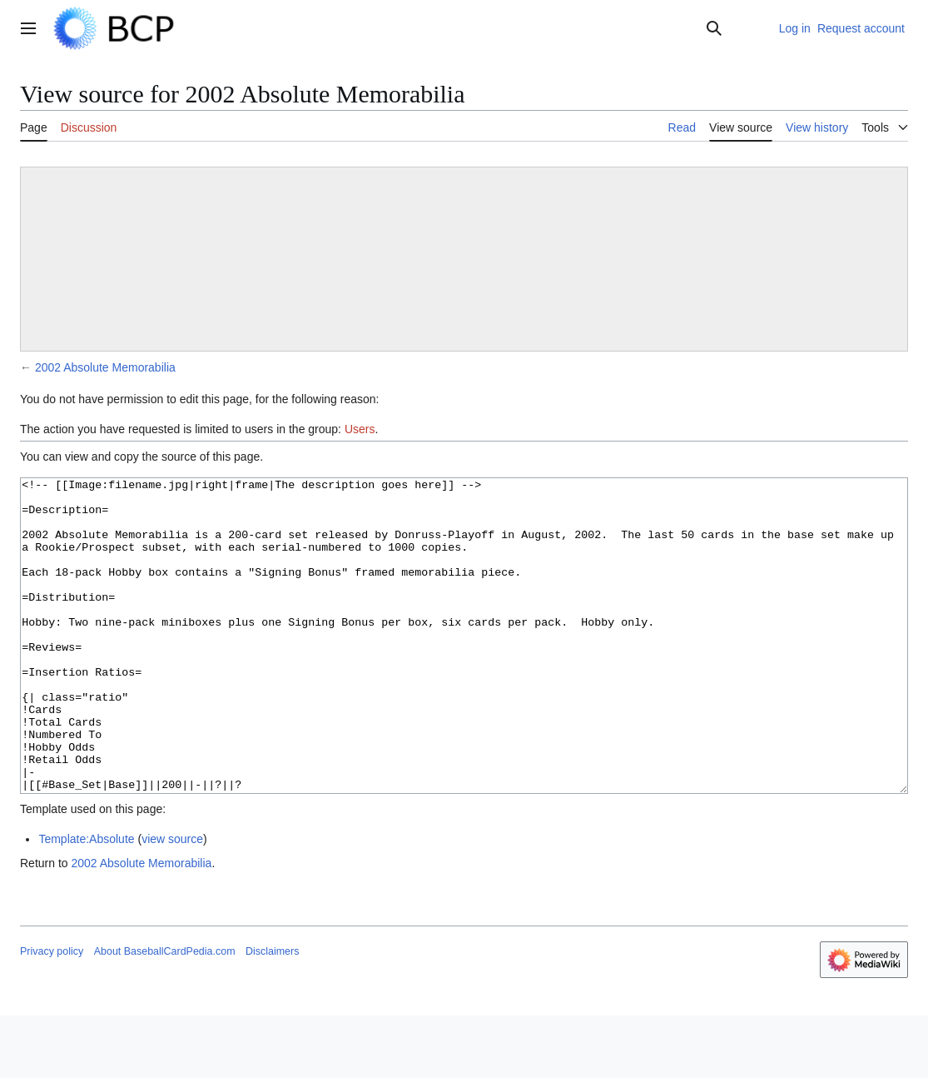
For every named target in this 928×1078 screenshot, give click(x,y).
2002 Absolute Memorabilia (105, 367)
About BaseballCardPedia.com (165, 1014)
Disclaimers (272, 1014)
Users (360, 429)
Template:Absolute (86, 901)
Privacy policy (51, 1014)
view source (172, 901)
